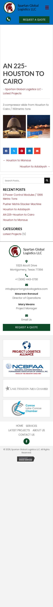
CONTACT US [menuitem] (26, 434)
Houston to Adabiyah (16, 209)
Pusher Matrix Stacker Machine (22, 204)
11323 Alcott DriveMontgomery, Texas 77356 (26, 267)
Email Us (26, 319)
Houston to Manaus (15, 220)
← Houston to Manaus (17, 160)
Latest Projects (12, 93)
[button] (34, 19)
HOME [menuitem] (19, 425)
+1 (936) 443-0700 (26, 279)
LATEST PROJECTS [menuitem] (19, 430)
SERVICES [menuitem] (31, 426)
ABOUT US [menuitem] (39, 430)
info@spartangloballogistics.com (27, 289)
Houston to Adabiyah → (35, 166)
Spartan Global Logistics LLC (23, 89)
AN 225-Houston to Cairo (18, 214)
